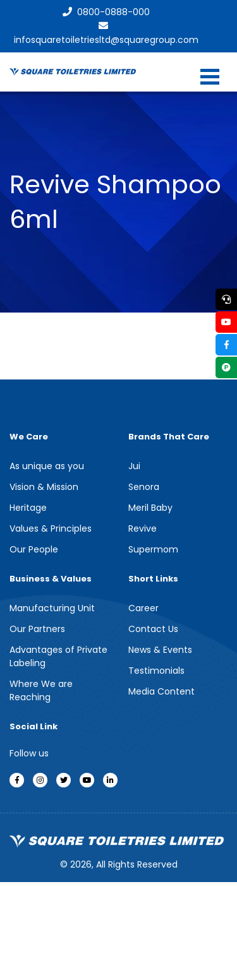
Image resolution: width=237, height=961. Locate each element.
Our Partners (37, 629)
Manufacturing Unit (52, 608)
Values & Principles (50, 528)
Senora (143, 486)
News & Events (160, 649)
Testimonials (156, 670)
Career (143, 608)
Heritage (28, 507)
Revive (142, 528)
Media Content (161, 691)
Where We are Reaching (41, 690)
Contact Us (153, 629)
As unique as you (46, 466)
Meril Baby (150, 507)
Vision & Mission (43, 486)
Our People (33, 549)
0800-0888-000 (106, 12)
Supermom (153, 549)
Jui (134, 466)
